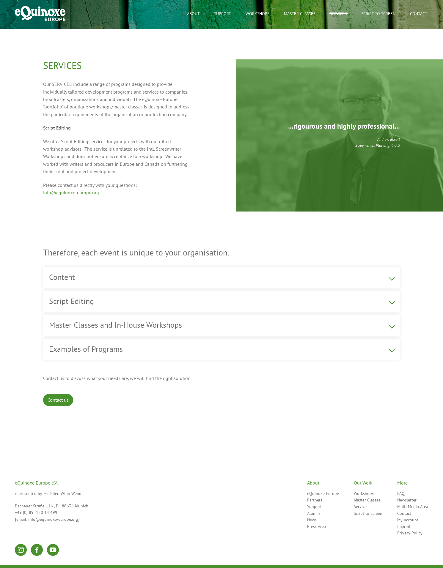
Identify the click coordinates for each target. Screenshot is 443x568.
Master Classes (299, 13)
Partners (314, 500)
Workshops (364, 493)
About (193, 13)
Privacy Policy (409, 533)
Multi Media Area (412, 506)
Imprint (404, 526)
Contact (404, 513)
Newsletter (407, 500)
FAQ (401, 493)
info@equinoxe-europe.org (71, 192)
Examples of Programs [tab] (86, 349)
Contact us (58, 400)
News (312, 520)
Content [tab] (62, 277)
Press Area (316, 526)
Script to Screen (368, 513)
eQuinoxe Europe (323, 493)
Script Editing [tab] (71, 301)
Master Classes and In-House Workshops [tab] (115, 325)
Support (314, 506)
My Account (407, 520)
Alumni (313, 513)
